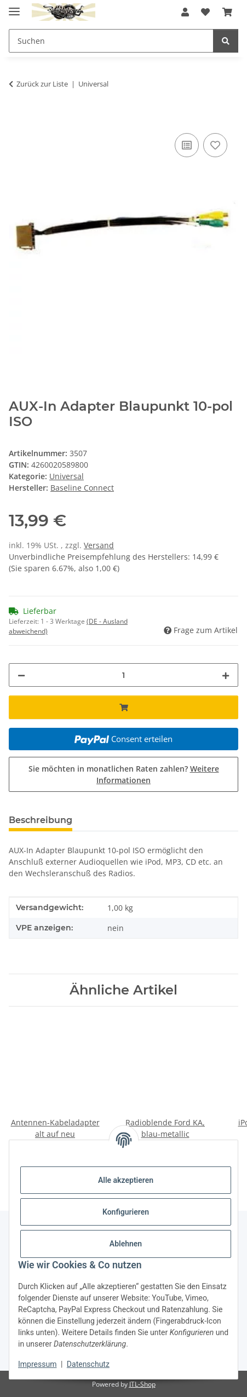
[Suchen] (225, 41)
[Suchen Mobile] (111, 41)
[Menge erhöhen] (226, 675)
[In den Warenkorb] (17, 118)
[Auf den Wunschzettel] (215, 145)
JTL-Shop (142, 1384)
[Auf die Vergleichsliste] (187, 145)
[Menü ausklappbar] (14, 7)
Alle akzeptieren (125, 1180)
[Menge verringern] (21, 675)
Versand (99, 545)
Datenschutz (88, 1364)
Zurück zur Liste (42, 84)
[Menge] (123, 675)
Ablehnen (126, 1243)
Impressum (37, 1364)
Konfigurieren (125, 1212)
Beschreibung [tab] (40, 820)
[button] (185, 12)
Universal (66, 476)
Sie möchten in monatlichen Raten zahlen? (123, 774)
